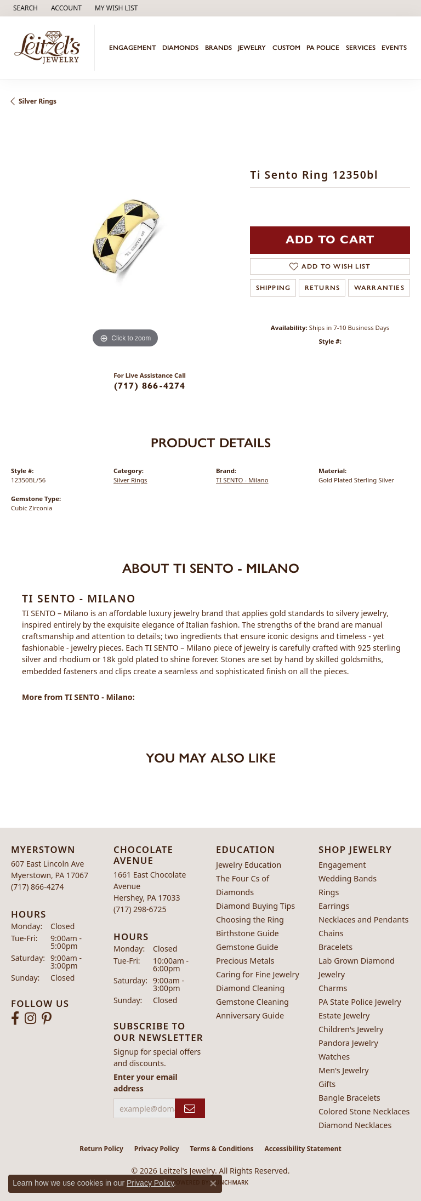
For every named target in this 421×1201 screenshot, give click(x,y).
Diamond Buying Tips (255, 906)
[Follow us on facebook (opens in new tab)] (15, 1018)
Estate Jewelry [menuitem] (343, 1015)
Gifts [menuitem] (326, 1084)
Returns (322, 288)
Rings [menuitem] (328, 892)
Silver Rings (37, 101)
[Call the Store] (37, 886)
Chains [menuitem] (331, 933)
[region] (125, 237)
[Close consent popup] (213, 1183)
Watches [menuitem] (334, 1056)
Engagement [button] (132, 48)
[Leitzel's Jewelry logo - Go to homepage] (50, 48)
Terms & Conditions (222, 1148)
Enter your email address (145, 1083)
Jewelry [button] (252, 48)
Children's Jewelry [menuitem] (350, 1029)
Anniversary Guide (250, 1015)
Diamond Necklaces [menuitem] (354, 1125)
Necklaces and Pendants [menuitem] (363, 919)
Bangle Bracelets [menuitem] (349, 1097)
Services (361, 48)
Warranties (379, 288)
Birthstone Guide (247, 933)
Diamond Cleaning (250, 988)
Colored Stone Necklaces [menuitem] (364, 1111)
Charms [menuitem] (332, 988)
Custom (286, 48)
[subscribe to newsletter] (190, 1108)
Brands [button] (218, 48)
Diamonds (180, 48)
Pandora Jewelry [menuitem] (348, 1043)
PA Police (322, 48)
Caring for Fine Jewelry (257, 974)
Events (394, 48)
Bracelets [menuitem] (335, 947)
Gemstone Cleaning (252, 1002)
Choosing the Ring (250, 919)
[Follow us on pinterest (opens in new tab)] (47, 1018)
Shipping (273, 288)
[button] (24, 8)
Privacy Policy (156, 1148)
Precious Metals (245, 960)
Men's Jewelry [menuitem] (343, 1070)
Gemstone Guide (247, 947)
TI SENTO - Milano (242, 480)
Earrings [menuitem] (333, 906)
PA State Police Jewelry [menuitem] (359, 1002)
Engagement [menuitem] (342, 865)
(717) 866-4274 (150, 385)
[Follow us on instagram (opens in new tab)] (30, 1018)
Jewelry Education (248, 865)
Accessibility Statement (302, 1148)
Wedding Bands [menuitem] (347, 878)
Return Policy (101, 1148)
